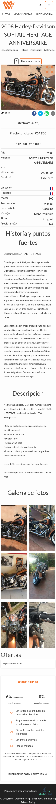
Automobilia (44, 14)
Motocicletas (22, 14)
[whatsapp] (46, 113)
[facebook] (34, 113)
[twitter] (40, 113)
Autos (6, 14)
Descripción (36, 49)
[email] (53, 113)
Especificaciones (9, 49)
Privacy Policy (28, 802)
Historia (24, 49)
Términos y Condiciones (42, 798)
